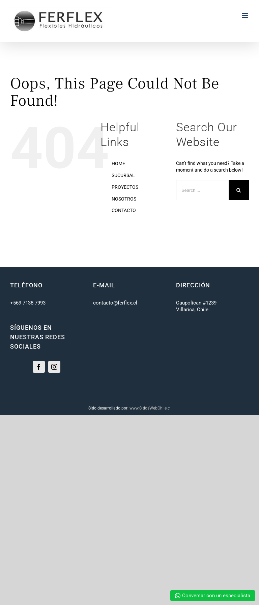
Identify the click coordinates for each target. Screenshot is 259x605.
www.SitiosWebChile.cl (150, 408)
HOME (118, 163)
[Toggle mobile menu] (245, 15)
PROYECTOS (125, 187)
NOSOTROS (124, 199)
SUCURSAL (123, 175)
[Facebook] (39, 367)
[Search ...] (202, 190)
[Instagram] (54, 367)
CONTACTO (124, 210)
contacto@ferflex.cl (115, 303)
